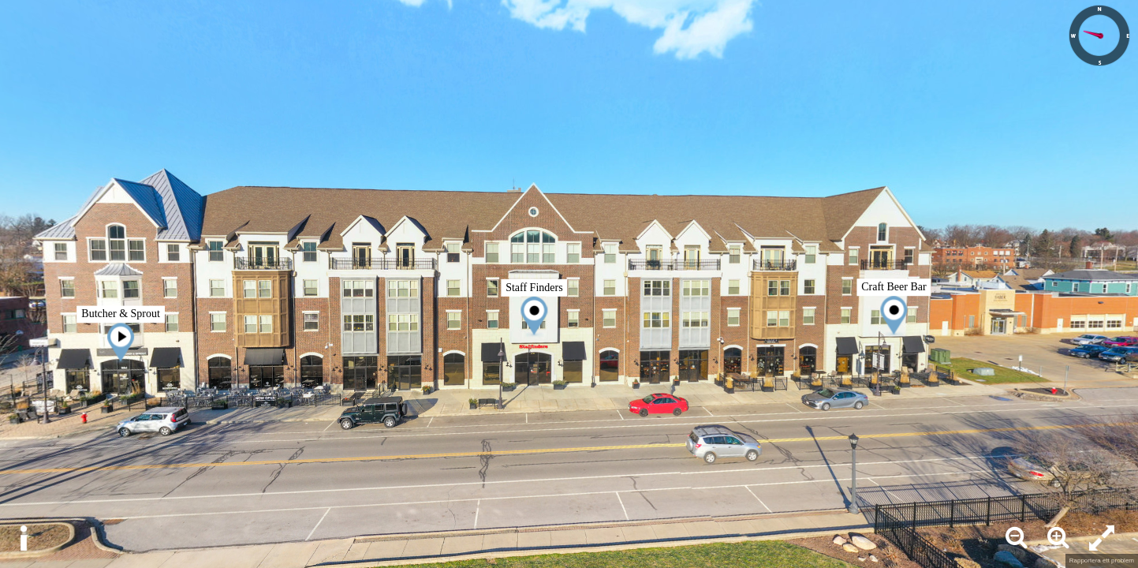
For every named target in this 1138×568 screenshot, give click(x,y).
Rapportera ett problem (1101, 560)
